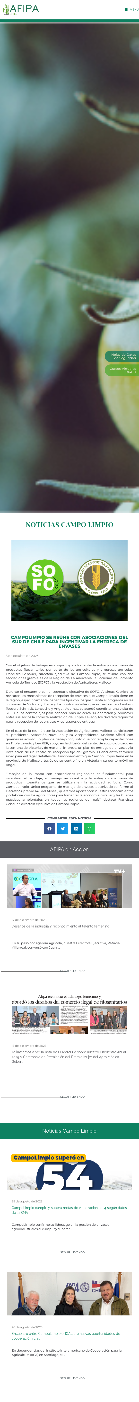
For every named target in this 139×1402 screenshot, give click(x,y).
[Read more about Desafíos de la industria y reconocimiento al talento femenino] (69, 973)
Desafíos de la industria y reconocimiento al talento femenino (60, 926)
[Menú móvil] (132, 9)
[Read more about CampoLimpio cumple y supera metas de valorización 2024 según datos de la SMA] (69, 1254)
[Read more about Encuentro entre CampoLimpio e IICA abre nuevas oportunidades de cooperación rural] (69, 1380)
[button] (49, 828)
